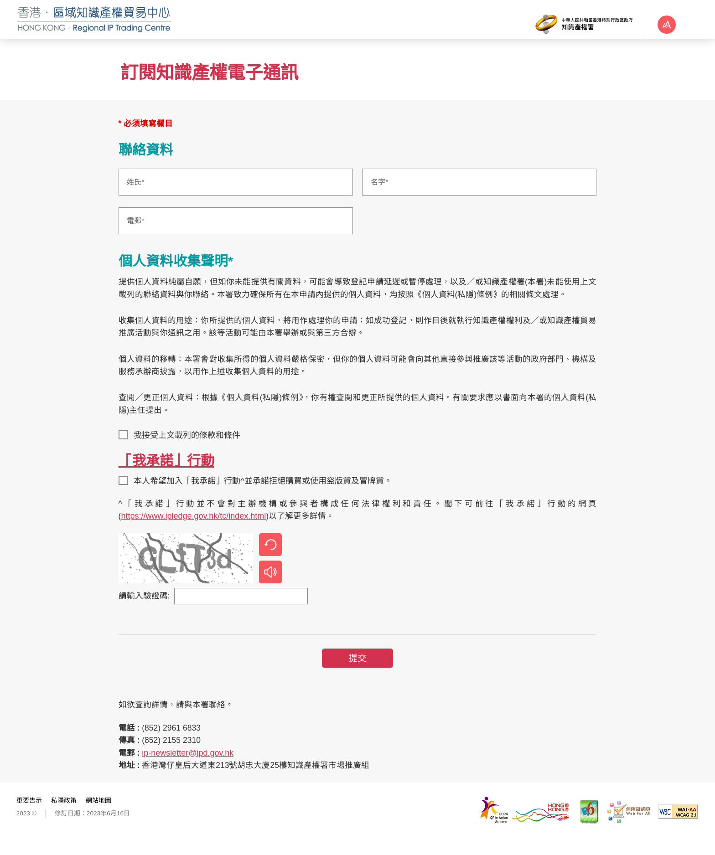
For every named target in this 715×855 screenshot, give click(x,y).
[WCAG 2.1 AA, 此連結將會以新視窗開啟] (676, 826)
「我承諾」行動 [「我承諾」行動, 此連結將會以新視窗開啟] (168, 471)
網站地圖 (100, 815)
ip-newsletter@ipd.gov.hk (190, 767)
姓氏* (138, 191)
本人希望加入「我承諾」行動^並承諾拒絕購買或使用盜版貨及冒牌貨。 (265, 492)
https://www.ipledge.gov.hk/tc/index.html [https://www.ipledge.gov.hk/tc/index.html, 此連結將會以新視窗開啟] (195, 528)
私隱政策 (65, 815)
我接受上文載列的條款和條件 (189, 446)
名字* (380, 191)
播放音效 (272, 584)
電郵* (138, 230)
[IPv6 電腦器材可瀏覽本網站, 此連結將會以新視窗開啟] (587, 826)
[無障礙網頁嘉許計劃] (626, 826)
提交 (357, 671)
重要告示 (31, 815)
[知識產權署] (576, 24)
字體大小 (688, 24)
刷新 (272, 557)
